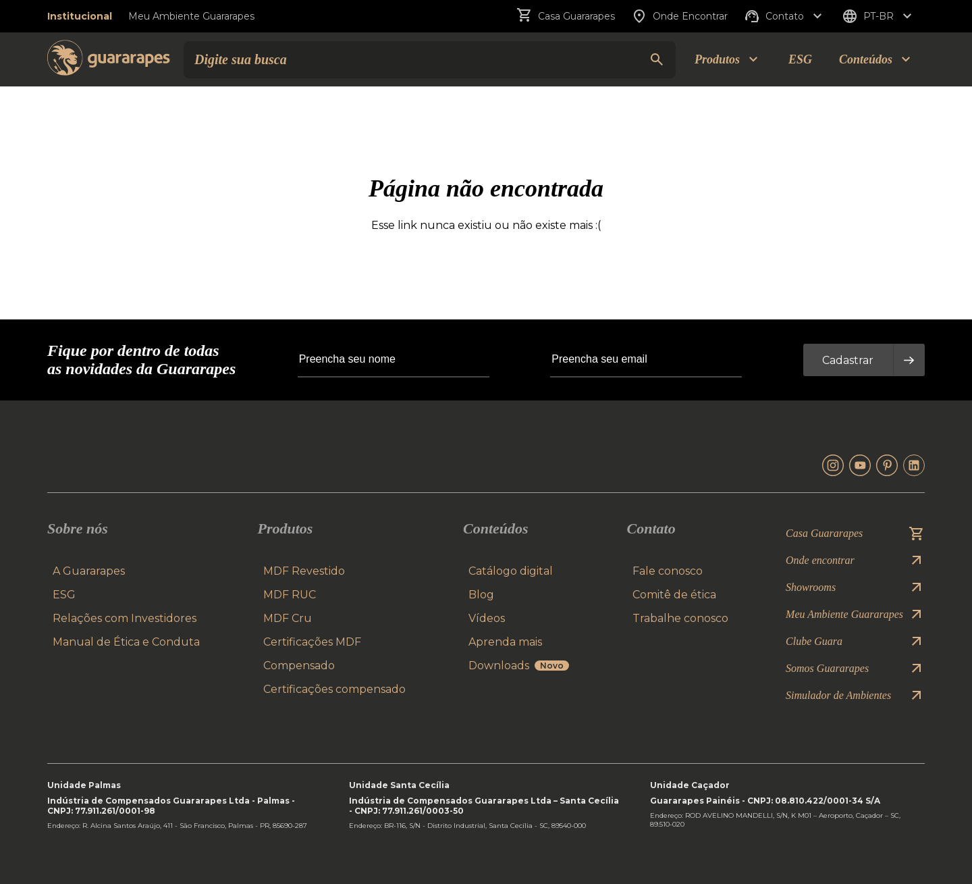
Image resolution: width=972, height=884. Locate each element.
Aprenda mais (505, 641)
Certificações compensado (334, 689)
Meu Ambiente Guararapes (191, 16)
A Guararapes (89, 571)
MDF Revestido (304, 571)
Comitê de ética (674, 594)
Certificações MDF (312, 641)
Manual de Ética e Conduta (126, 641)
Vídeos (486, 618)
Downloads (518, 665)
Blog (481, 594)
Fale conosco (667, 571)
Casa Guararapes (565, 16)
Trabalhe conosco (680, 618)
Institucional (79, 16)
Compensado (299, 665)
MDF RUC (289, 594)
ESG (800, 59)
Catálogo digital (510, 571)
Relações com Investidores (124, 618)
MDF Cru (287, 618)
